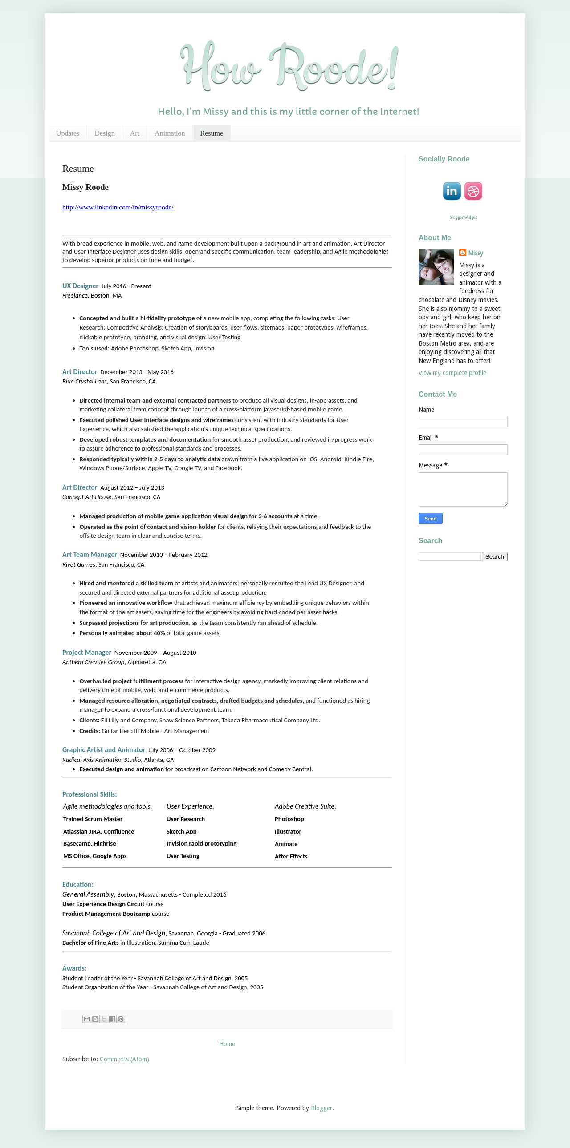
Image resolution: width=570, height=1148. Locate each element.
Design (104, 133)
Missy (475, 253)
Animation (170, 133)
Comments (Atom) (124, 1059)
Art (134, 133)
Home (227, 1043)
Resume (212, 133)
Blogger (321, 1108)
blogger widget (463, 217)
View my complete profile (452, 372)
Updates (67, 133)
